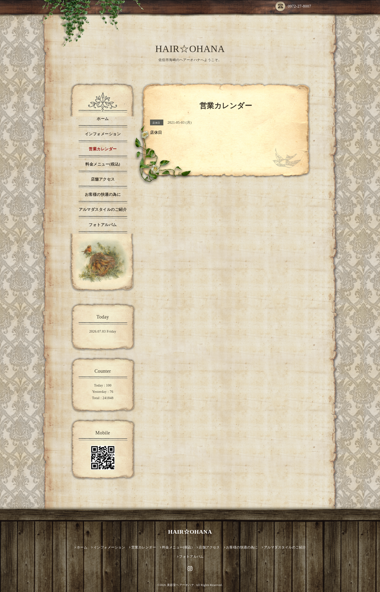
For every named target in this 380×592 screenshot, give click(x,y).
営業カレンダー (103, 149)
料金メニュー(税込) (102, 164)
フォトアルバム (103, 225)
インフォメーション (103, 134)
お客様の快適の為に (103, 194)
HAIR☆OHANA (190, 48)
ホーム (103, 119)
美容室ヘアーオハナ (180, 585)
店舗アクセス (103, 179)
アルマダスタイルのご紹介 (103, 209)
